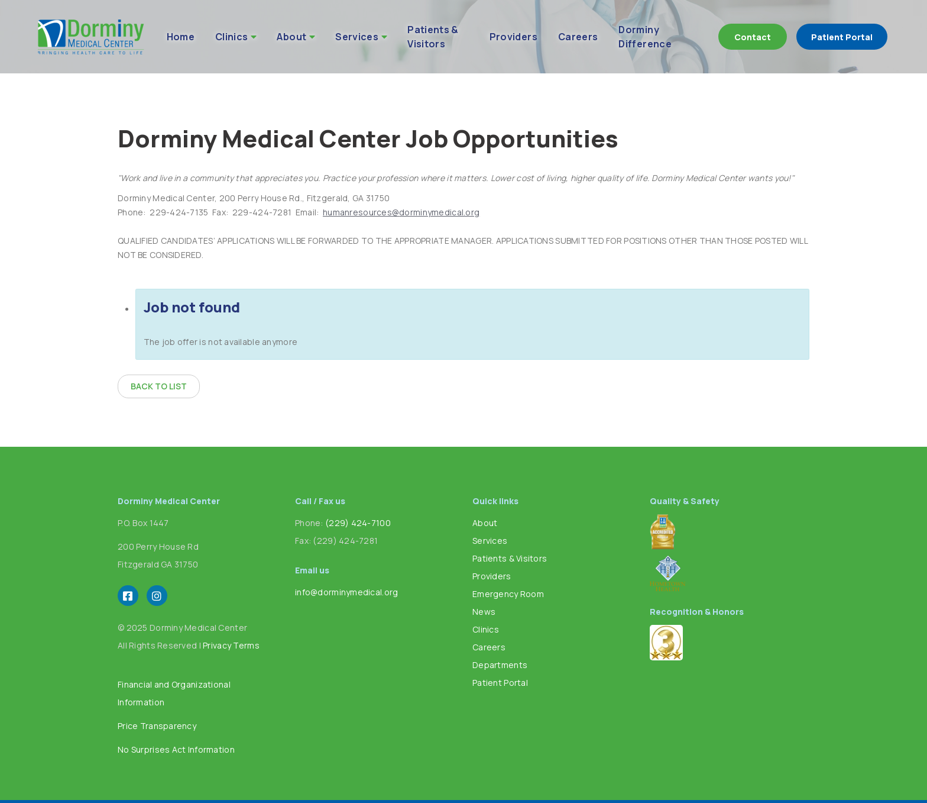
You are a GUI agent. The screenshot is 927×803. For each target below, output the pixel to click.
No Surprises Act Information (176, 749)
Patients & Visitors (433, 36)
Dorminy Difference (645, 36)
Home (181, 36)
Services (356, 36)
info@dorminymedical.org (346, 592)
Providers (513, 36)
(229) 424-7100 (358, 522)
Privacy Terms (231, 645)
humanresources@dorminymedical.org (401, 212)
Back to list (159, 386)
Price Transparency (157, 725)
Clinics (231, 36)
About (291, 36)
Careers (578, 36)
